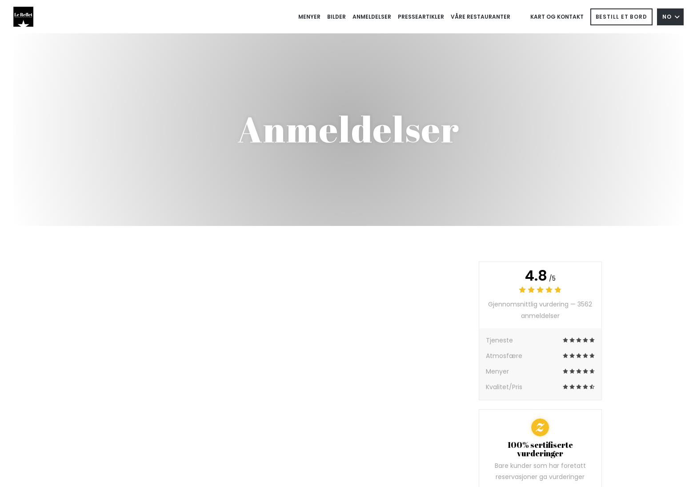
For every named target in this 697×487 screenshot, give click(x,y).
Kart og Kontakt (557, 16)
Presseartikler (421, 16)
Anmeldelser (372, 16)
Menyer (309, 16)
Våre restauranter (480, 16)
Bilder (336, 16)
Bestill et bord (622, 16)
